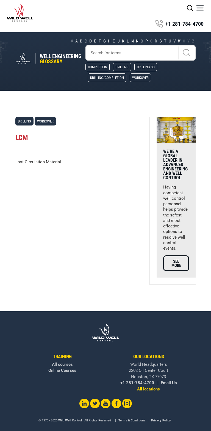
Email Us (169, 382)
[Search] (140, 53)
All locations (148, 389)
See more (176, 263)
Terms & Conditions (131, 420)
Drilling (122, 66)
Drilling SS (146, 66)
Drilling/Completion (107, 77)
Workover (140, 77)
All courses (62, 364)
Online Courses (62, 370)
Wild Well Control (70, 420)
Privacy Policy (161, 420)
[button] (200, 8)
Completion (97, 66)
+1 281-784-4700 (179, 24)
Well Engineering (60, 59)
